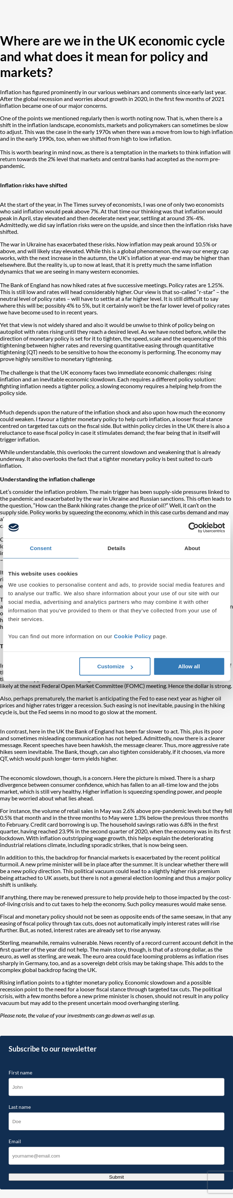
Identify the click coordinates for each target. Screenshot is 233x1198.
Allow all (189, 666)
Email (15, 1141)
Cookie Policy (132, 636)
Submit (116, 1177)
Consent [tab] (41, 548)
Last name (20, 1107)
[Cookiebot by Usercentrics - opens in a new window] (193, 527)
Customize (115, 666)
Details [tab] (117, 548)
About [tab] (192, 548)
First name (20, 1072)
